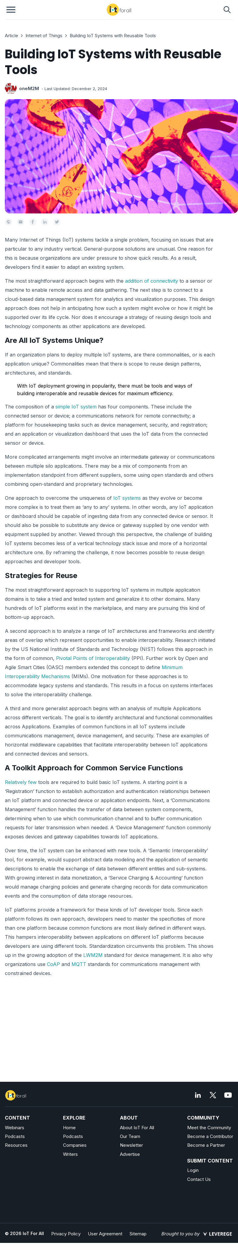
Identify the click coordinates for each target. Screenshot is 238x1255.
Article (11, 35)
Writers (70, 1154)
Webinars (14, 1127)
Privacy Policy (66, 1234)
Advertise (130, 1154)
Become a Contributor (210, 1136)
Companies (75, 1145)
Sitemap (138, 1234)
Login (193, 1170)
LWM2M (93, 955)
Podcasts (15, 1136)
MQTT (78, 964)
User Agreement (105, 1234)
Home (69, 1127)
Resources (16, 1145)
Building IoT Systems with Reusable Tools (113, 35)
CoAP (53, 964)
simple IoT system (76, 407)
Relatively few (21, 782)
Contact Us (199, 1179)
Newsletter (131, 1145)
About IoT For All (137, 1127)
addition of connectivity (151, 281)
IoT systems (127, 498)
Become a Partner (206, 1145)
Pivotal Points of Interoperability (93, 658)
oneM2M (29, 88)
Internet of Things (43, 35)
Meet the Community (209, 1127)
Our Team (130, 1136)
